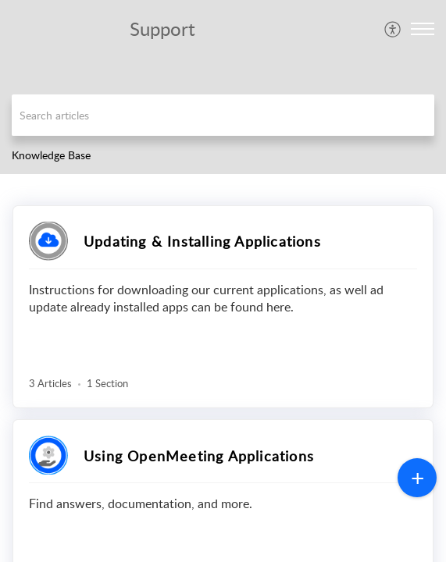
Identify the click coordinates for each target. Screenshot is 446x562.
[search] (223, 115)
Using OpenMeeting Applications (199, 455)
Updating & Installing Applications (202, 241)
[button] (393, 29)
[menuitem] (393, 29)
